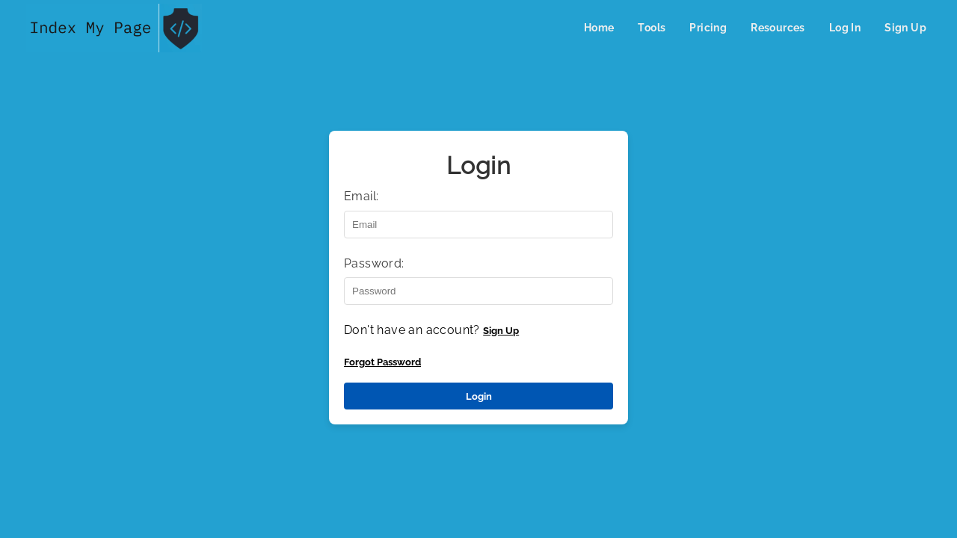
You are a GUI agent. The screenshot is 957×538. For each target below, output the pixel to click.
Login (479, 396)
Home (599, 28)
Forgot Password (382, 362)
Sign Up (905, 28)
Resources (778, 28)
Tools (651, 28)
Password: (374, 263)
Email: (361, 196)
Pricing (708, 28)
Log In (845, 28)
